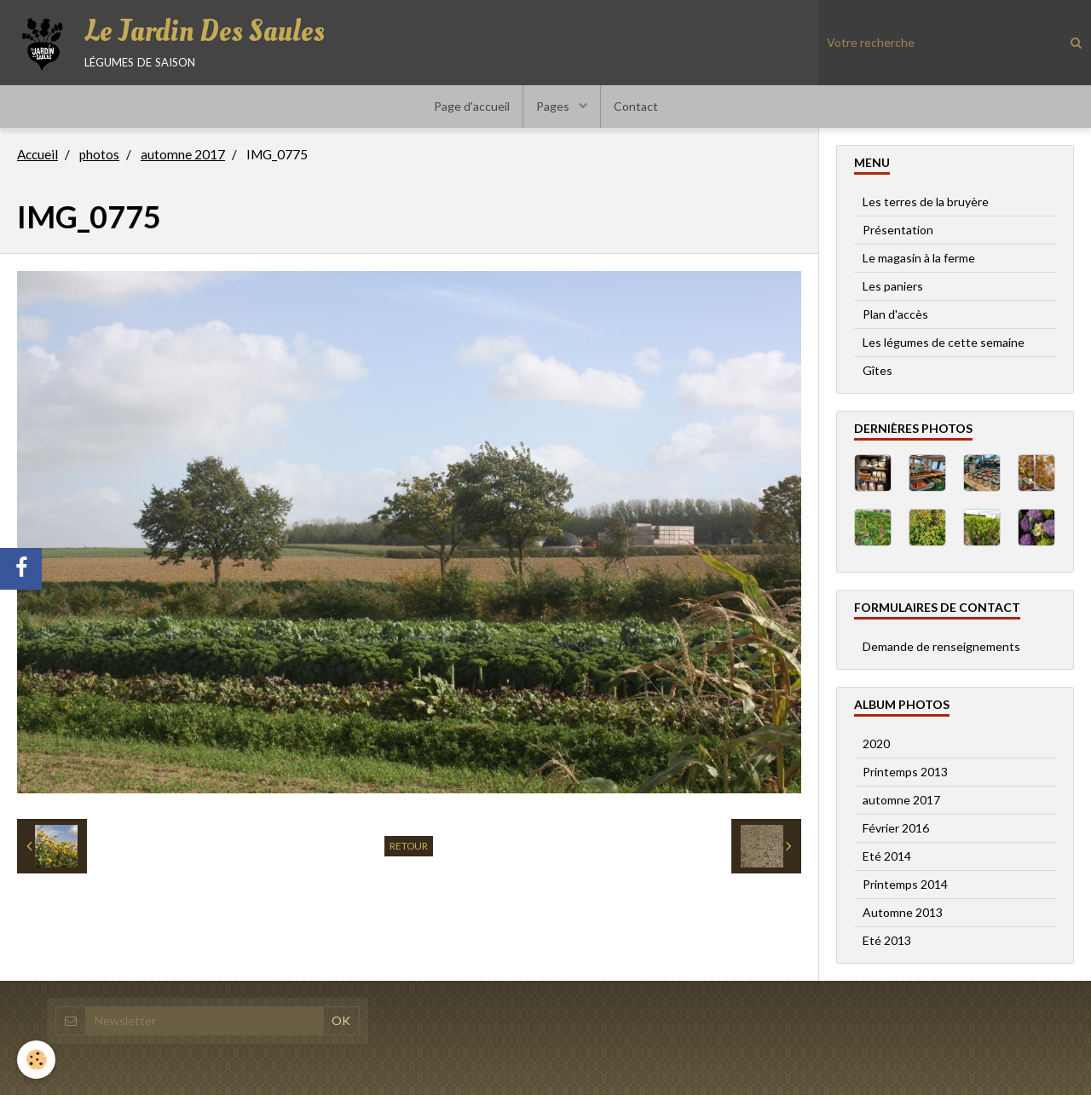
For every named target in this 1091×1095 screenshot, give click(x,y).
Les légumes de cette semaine (944, 342)
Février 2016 (896, 828)
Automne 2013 (903, 912)
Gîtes (877, 370)
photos (99, 154)
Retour (409, 845)
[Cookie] (36, 1059)
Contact (636, 106)
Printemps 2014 (905, 884)
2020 (876, 743)
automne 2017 (183, 154)
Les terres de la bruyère (926, 201)
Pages (554, 106)
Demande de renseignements (941, 646)
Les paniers (893, 286)
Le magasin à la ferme (919, 258)
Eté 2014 (887, 856)
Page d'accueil (472, 106)
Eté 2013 (887, 940)
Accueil (37, 154)
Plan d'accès (895, 314)
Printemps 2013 (905, 771)
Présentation (898, 229)
